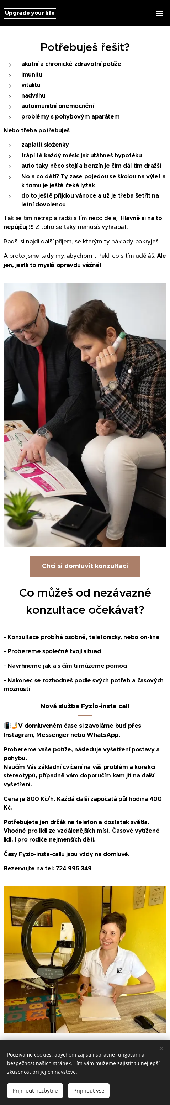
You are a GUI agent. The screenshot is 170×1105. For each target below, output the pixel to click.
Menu (159, 13)
